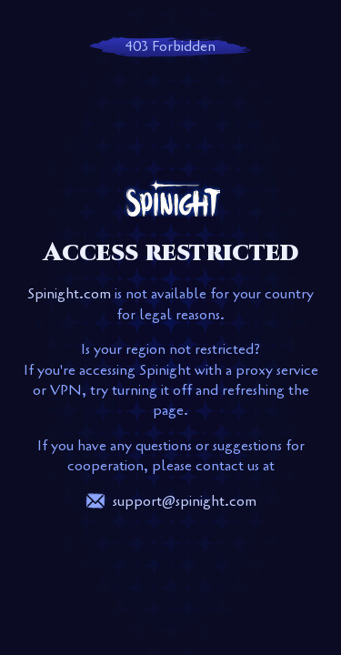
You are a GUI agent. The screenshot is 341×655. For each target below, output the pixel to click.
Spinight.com (69, 294)
